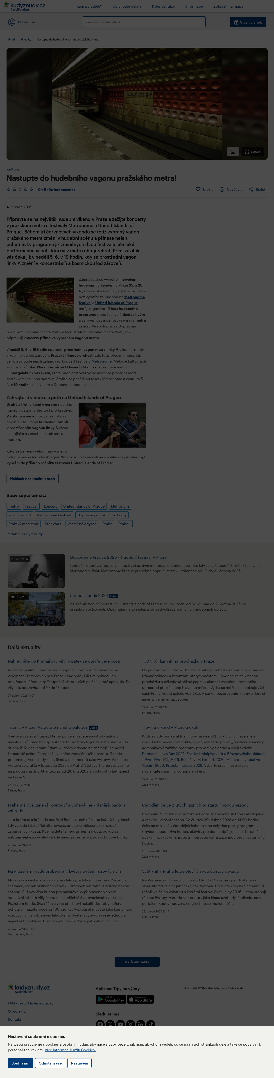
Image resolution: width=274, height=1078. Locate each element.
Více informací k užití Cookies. (70, 1050)
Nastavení (79, 1063)
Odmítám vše (50, 1063)
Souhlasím (20, 1063)
